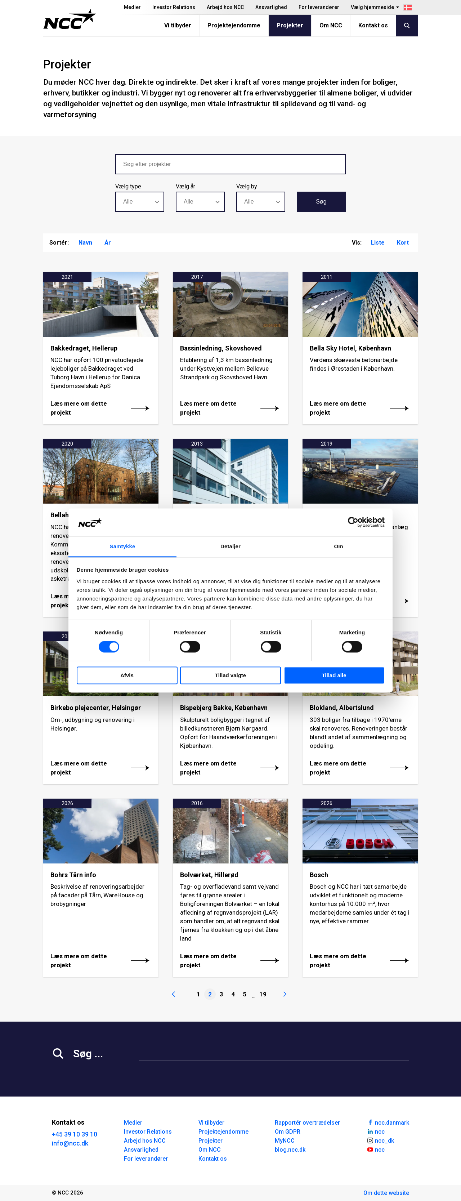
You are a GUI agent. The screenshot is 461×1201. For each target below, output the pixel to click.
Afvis (127, 675)
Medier (132, 7)
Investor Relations (173, 7)
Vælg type (128, 186)
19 (263, 994)
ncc (376, 1131)
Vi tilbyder (177, 25)
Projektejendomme (233, 25)
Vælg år (185, 186)
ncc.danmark (388, 1122)
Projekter (290, 25)
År (107, 242)
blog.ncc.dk (290, 1149)
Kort (403, 242)
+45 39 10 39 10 (74, 1134)
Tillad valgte (230, 675)
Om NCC (330, 25)
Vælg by (246, 186)
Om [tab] (338, 546)
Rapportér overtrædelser (307, 1122)
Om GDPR (287, 1131)
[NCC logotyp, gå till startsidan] (69, 19)
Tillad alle (334, 675)
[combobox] (139, 202)
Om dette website (386, 1192)
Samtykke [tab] (122, 546)
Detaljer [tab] (230, 546)
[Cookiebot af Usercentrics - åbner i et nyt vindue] (353, 522)
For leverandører (319, 7)
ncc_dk (380, 1140)
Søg (321, 201)
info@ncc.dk (70, 1143)
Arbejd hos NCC (225, 7)
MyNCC (285, 1140)
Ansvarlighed (271, 7)
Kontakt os (373, 25)
